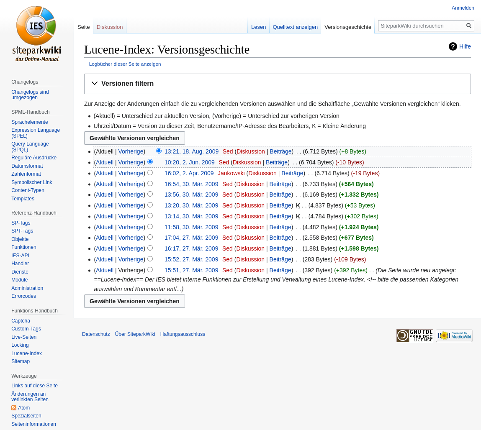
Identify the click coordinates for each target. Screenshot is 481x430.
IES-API (20, 256)
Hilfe (465, 46)
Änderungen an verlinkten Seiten (30, 397)
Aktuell (104, 162)
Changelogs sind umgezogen (30, 95)
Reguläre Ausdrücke (34, 158)
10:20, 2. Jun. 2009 (190, 162)
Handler (20, 263)
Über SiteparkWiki (135, 334)
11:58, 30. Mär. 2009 (191, 227)
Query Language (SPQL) (30, 147)
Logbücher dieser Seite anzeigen (125, 64)
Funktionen (23, 247)
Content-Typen (27, 190)
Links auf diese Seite (34, 386)
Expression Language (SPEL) (35, 133)
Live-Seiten (23, 337)
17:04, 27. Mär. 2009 (191, 237)
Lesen (258, 27)
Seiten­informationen (33, 424)
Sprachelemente (29, 122)
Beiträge (280, 151)
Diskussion (251, 151)
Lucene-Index (26, 353)
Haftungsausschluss (182, 334)
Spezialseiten (26, 416)
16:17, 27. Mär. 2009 (191, 248)
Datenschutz (96, 334)
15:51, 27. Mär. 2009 (191, 270)
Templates (22, 199)
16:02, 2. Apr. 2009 (189, 173)
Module (19, 280)
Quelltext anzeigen (295, 27)
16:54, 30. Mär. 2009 (191, 184)
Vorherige (131, 151)
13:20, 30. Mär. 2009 (191, 205)
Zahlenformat (26, 174)
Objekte (19, 239)
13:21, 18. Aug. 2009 (192, 151)
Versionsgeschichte (347, 27)
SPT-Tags (22, 231)
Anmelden (463, 8)
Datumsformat (27, 166)
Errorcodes (23, 296)
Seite (83, 27)
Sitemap (20, 361)
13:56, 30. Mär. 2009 (191, 194)
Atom (24, 408)
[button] (277, 84)
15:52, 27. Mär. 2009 (191, 259)
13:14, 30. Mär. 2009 (191, 216)
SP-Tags (20, 223)
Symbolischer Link (31, 182)
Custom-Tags (26, 329)
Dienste (19, 272)
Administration (27, 288)
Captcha (20, 321)
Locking (19, 345)
